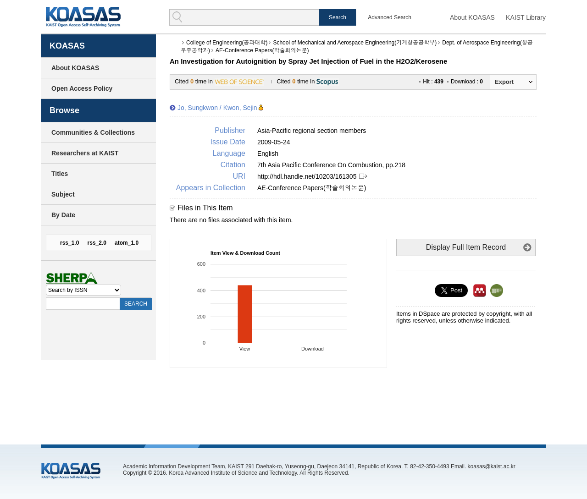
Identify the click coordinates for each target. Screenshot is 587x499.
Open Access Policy (81, 88)
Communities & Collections (93, 132)
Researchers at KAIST (84, 153)
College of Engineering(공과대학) (226, 42)
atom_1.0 (126, 243)
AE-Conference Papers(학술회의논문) (262, 50)
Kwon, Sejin (240, 107)
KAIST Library (526, 17)
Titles (59, 173)
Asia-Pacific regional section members (311, 130)
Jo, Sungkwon (197, 107)
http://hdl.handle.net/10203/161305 (306, 176)
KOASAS (83, 16)
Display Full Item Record (466, 247)
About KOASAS (472, 17)
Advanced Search (389, 17)
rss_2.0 (97, 243)
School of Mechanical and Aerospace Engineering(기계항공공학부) (355, 42)
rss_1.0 (69, 243)
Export (504, 81)
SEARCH (135, 304)
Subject (63, 194)
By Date (63, 215)
